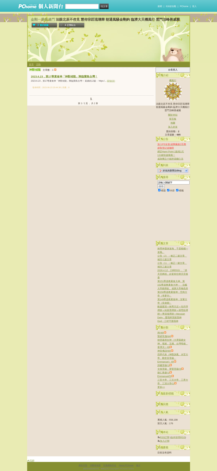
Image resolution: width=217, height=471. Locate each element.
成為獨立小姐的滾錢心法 (170, 158)
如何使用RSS (178, 437)
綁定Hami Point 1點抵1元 (170, 151)
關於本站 (173, 115)
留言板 (172, 119)
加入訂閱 (164, 441)
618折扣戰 (171, 6)
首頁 (31, 64)
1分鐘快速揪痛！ (166, 155)
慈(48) (160, 332)
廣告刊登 (83, 465)
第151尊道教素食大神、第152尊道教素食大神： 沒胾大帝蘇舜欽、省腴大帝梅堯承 (172, 285)
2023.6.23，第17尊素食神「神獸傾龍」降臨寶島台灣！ (64, 76)
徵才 (138, 465)
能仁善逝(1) (163, 372)
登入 (194, 6)
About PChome (126, 465)
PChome (184, 6)
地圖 (172, 123)
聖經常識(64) (164, 336)
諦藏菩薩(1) (163, 365)
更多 (161, 387)
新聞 (160, 6)
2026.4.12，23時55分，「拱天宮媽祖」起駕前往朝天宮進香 (172, 274)
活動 (38, 64)
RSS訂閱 (165, 437)
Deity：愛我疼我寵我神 (169, 317)
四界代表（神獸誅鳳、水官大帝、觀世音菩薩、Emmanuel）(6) (172, 358)
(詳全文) (111, 81)
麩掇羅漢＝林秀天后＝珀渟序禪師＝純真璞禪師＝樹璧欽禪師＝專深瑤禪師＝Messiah (172, 310)
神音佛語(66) (164, 350)
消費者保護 (95, 465)
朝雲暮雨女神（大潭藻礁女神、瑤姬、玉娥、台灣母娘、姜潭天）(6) (172, 344)
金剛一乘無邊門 (43, 19)
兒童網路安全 (109, 465)
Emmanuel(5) (164, 376)
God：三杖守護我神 (167, 321)
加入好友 (173, 127)
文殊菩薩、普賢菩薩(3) (169, 369)
